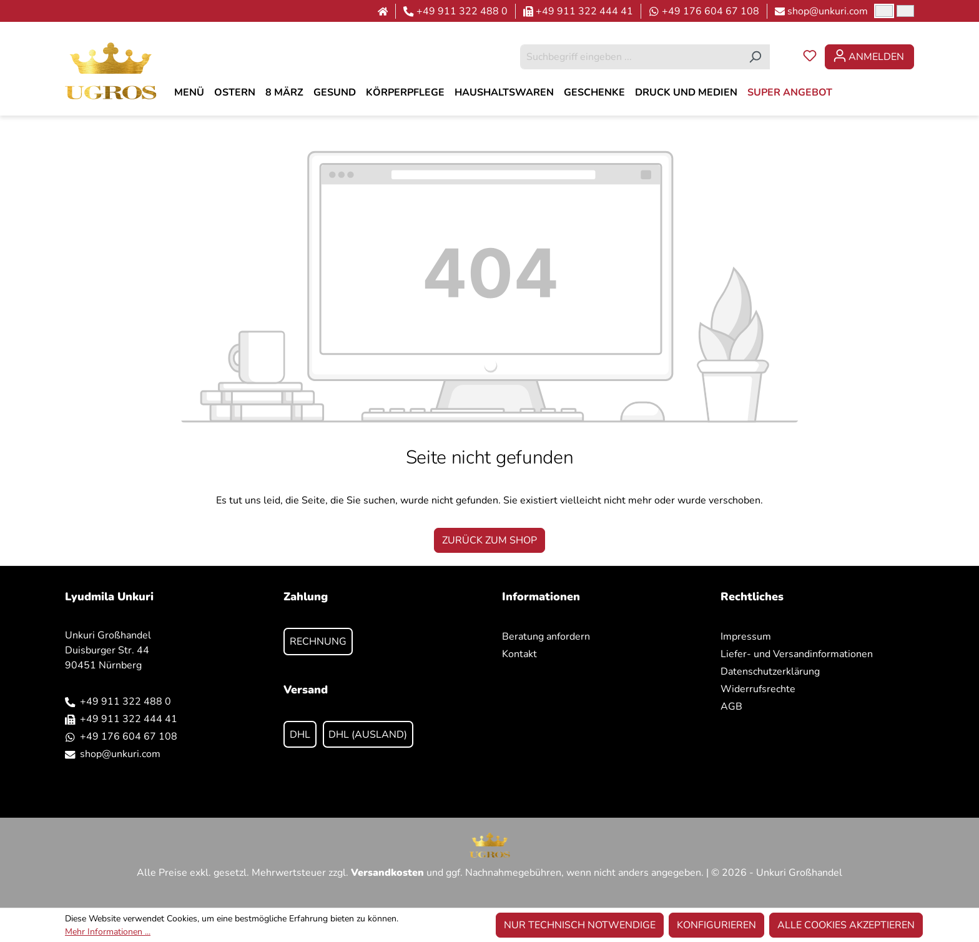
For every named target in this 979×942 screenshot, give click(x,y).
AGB (731, 706)
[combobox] (630, 56)
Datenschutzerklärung (770, 671)
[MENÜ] (189, 92)
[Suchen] (755, 56)
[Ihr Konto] (869, 56)
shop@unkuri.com (827, 11)
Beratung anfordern (546, 636)
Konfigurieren (716, 925)
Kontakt (519, 654)
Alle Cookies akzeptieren (846, 925)
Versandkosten (387, 873)
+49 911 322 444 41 (584, 11)
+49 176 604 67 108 (710, 11)
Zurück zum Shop (489, 540)
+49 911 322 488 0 (462, 11)
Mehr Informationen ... (107, 932)
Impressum (746, 636)
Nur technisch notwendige (580, 925)
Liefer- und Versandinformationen (797, 654)
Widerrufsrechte (758, 689)
